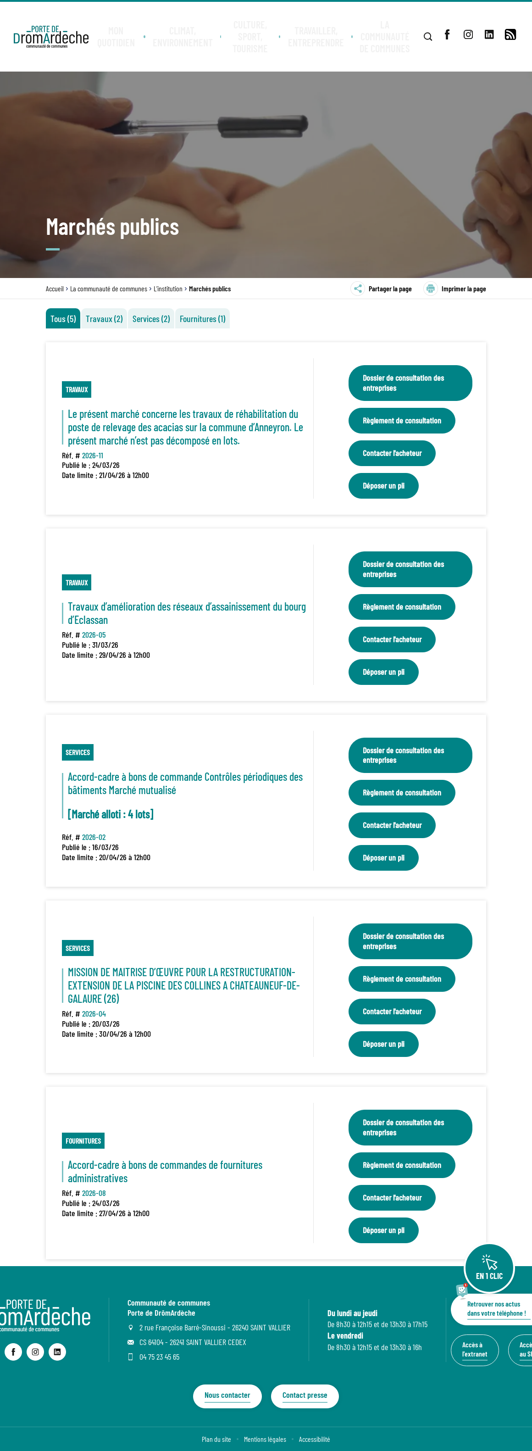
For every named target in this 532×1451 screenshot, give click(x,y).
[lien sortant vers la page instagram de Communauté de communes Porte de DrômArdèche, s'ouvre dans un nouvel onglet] (35, 1352)
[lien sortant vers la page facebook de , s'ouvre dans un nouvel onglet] (447, 34)
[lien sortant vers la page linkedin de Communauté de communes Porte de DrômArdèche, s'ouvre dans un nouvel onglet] (57, 1352)
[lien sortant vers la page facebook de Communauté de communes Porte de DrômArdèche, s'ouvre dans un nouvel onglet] (13, 1352)
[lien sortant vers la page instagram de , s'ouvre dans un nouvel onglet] (468, 34)
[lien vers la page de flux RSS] (510, 34)
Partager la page (381, 288)
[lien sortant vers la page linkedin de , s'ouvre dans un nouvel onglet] (489, 34)
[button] (117, 36)
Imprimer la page (454, 288)
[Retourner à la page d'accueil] (52, 37)
